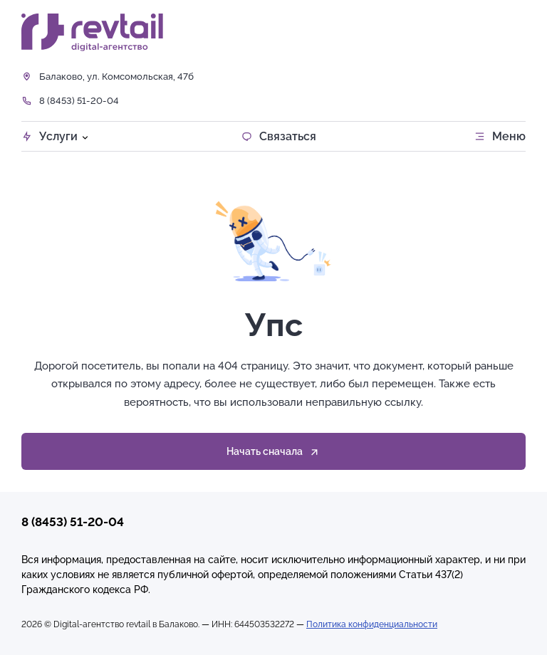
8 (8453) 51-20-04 (79, 100)
